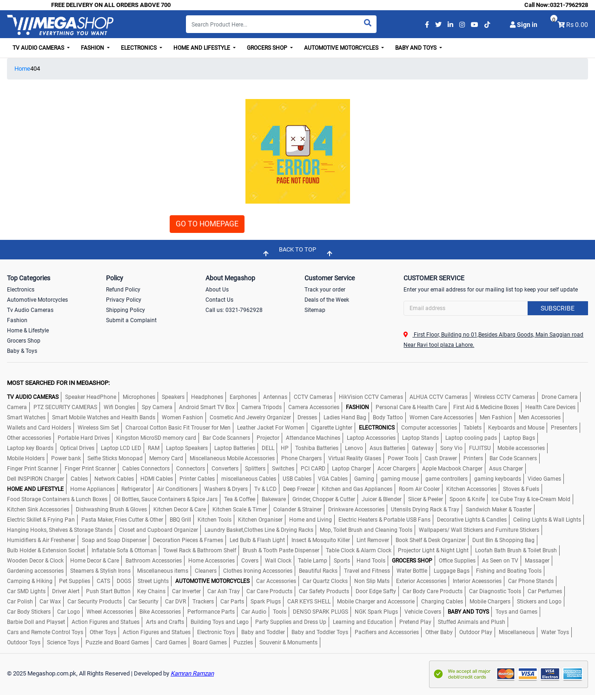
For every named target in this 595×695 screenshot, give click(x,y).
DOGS (124, 581)
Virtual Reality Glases (354, 458)
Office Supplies (457, 560)
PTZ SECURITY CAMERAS (65, 407)
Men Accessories (540, 417)
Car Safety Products (324, 591)
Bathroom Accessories (154, 560)
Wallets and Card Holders (39, 427)
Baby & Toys (22, 351)
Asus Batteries (387, 448)
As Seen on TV (500, 560)
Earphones (243, 397)
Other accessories (29, 438)
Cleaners (206, 571)
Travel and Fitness (367, 571)
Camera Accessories (313, 407)
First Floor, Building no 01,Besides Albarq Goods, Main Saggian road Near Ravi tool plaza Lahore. (493, 339)
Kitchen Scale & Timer (239, 509)
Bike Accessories (160, 612)
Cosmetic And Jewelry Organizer (250, 417)
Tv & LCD (265, 489)
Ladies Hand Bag (345, 417)
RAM (153, 448)
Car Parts (232, 601)
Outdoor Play (475, 632)
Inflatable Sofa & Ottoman (124, 550)
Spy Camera (157, 407)
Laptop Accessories (371, 438)
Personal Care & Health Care (411, 407)
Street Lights (153, 581)
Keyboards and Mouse (516, 427)
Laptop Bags (519, 438)
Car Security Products (94, 601)
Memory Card (166, 458)
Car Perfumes (545, 591)
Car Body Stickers (29, 612)
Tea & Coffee (239, 499)
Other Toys (103, 632)
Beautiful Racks (318, 571)
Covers (249, 560)
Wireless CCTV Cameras (504, 397)
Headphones (207, 397)
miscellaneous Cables (248, 479)
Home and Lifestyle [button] (202, 48)
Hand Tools (371, 560)
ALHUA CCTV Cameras (439, 397)
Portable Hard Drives (84, 438)
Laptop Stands (420, 438)
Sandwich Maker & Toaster (499, 509)
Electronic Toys (216, 632)
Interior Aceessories (477, 581)
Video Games (544, 479)
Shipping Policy (125, 310)
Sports (342, 560)
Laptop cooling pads (471, 438)
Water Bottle (412, 571)
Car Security (143, 601)
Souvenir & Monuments (288, 642)
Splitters (255, 468)
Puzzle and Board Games (117, 642)
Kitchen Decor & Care (179, 509)
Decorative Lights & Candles (472, 519)
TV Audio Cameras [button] (39, 48)
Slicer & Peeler (425, 499)
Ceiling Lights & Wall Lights (547, 519)
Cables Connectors (146, 468)
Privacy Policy (123, 300)
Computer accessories (429, 427)
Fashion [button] (93, 48)
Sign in (523, 24)
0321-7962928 (569, 4)
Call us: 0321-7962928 (234, 310)
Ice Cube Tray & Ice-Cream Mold (530, 499)
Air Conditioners (177, 489)
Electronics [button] (139, 48)
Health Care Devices (550, 407)
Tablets (472, 427)
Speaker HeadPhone (90, 397)
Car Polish (20, 601)
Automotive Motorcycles (37, 300)
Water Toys (555, 632)
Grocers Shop (23, 341)
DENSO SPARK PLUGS (320, 612)
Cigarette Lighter (331, 427)
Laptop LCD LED (121, 448)
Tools (279, 612)
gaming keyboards (497, 479)
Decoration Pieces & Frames (188, 540)
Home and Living (310, 519)
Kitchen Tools (214, 519)
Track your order (324, 289)
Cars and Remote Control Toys (45, 632)
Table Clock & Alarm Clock (358, 550)
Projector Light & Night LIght (433, 550)
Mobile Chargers (489, 601)
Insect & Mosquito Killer (320, 540)
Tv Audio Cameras (30, 310)
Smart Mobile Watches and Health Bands (103, 417)
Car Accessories (276, 581)
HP (285, 448)
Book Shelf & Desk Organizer (431, 540)
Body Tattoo (388, 417)
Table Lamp (312, 560)
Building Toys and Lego (220, 622)
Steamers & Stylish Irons (100, 571)
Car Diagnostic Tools (495, 591)
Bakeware (274, 499)
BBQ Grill (180, 519)
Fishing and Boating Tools (509, 571)
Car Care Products (269, 591)
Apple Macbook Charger (452, 468)
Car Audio (253, 612)
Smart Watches (26, 417)
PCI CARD (313, 468)
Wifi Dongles (119, 407)
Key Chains (151, 591)
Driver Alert (65, 591)
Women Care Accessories (441, 417)
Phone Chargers (301, 458)
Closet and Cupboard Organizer (158, 530)
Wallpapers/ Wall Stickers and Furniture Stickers (479, 530)
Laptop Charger (351, 468)
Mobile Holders (26, 458)
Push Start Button (108, 591)
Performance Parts (211, 612)
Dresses (307, 417)
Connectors (190, 468)
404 (35, 68)
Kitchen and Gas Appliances (357, 489)
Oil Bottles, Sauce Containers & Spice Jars (166, 499)
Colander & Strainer (297, 509)
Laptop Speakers (187, 448)
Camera (17, 407)
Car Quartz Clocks (325, 581)
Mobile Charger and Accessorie (376, 601)
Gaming (364, 479)
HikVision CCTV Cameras (371, 397)
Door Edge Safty (376, 591)
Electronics (20, 289)
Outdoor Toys (23, 642)
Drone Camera (560, 397)
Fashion (17, 320)
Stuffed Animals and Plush (471, 622)
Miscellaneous (517, 632)
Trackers (203, 601)
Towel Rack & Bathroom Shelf (199, 550)
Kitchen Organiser (260, 519)
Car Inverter (186, 591)
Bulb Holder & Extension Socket (46, 550)
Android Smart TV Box (207, 407)
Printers (473, 458)
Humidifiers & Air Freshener (41, 540)
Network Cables (114, 479)
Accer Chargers (396, 468)
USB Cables (297, 479)
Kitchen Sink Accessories (38, 509)
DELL (268, 448)
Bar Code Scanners (226, 438)
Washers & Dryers (226, 489)
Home (22, 68)
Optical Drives (77, 448)
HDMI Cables (156, 479)
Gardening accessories (35, 571)
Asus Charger (506, 468)
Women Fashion (182, 417)
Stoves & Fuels (521, 489)
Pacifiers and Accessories (387, 632)
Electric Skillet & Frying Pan (41, 519)
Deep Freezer (299, 489)
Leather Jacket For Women (270, 427)
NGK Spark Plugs (376, 612)
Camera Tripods (261, 407)
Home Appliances (92, 489)
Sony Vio (451, 448)
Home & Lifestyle (28, 330)
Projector (268, 438)
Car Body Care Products (433, 591)
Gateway (423, 448)
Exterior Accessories (421, 581)
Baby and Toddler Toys (319, 632)
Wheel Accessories (109, 612)
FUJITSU (480, 448)
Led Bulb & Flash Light (257, 540)
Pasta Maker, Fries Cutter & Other (122, 519)
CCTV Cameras (313, 397)
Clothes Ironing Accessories (257, 571)
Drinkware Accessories (356, 509)
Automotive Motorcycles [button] (342, 48)
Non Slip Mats (372, 581)
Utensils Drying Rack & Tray (425, 509)
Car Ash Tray (223, 591)
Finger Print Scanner (32, 468)
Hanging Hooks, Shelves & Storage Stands (59, 530)
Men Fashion (496, 417)
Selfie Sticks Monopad (115, 458)
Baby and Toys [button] (416, 48)
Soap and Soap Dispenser (114, 540)
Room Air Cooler (419, 489)
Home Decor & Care (94, 560)
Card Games (170, 642)
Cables (79, 479)
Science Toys (63, 642)
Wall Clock (278, 560)
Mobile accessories (521, 448)
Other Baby (439, 632)
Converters (225, 468)
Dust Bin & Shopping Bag (503, 540)
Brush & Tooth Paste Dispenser (281, 550)
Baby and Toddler (263, 632)
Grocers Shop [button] (268, 48)
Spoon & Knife (467, 499)
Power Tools (403, 458)
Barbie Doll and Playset (36, 622)
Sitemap (314, 310)
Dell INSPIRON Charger (35, 479)
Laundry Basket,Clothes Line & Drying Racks (259, 530)
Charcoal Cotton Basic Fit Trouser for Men (178, 427)
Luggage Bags (451, 571)
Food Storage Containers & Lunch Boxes (57, 499)
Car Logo (68, 612)
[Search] (281, 24)
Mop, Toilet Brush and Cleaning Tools (366, 530)
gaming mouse (400, 479)
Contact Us (219, 300)
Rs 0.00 (577, 24)
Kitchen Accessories (471, 489)
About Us (217, 289)
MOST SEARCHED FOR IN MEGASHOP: (58, 382)
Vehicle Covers (422, 612)
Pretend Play (415, 622)
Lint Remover (373, 540)
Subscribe (558, 308)
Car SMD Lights (26, 591)
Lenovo (354, 448)
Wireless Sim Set (98, 427)
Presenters (564, 427)
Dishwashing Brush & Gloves (111, 509)
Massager (537, 560)
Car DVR (175, 601)
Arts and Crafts (165, 622)
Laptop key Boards (30, 448)
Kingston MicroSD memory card (156, 438)
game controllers (446, 479)
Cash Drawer (441, 458)
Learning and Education (363, 622)
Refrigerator (136, 489)
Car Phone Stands (531, 581)
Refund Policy (123, 289)
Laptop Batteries (234, 448)
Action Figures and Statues (105, 622)
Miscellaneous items (162, 571)
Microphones (139, 397)
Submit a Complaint (131, 320)
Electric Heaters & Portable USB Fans (384, 519)
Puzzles (243, 642)
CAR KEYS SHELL (309, 601)
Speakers (173, 397)
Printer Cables (197, 479)
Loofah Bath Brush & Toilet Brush (516, 550)
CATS (103, 581)
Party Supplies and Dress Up (290, 622)
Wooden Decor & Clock (35, 560)
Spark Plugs (266, 601)
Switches (283, 468)
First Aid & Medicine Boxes (486, 407)
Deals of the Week (326, 300)
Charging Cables (442, 601)
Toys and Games (516, 612)
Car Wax (50, 601)
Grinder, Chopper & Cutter (323, 499)
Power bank (66, 458)
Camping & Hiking (30, 581)
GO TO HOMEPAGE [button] (207, 223)
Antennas (275, 397)
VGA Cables (333, 479)
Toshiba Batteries (316, 448)
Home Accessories (211, 560)
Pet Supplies (74, 581)
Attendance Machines (313, 438)
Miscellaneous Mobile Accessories (232, 458)
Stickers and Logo (539, 601)
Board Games (210, 642)
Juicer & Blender (382, 499)
